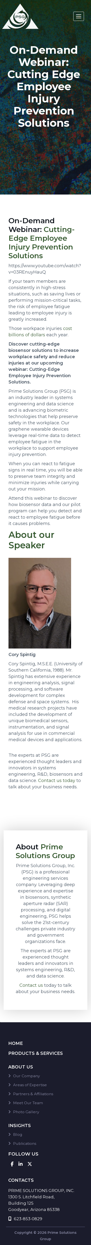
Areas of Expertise (30, 1085)
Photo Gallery (26, 1112)
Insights (19, 1125)
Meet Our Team (28, 1103)
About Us (20, 1067)
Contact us (31, 985)
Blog (17, 1134)
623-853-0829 (25, 1218)
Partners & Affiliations (33, 1094)
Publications (24, 1143)
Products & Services (35, 1053)
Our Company (26, 1076)
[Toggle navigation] (78, 16)
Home (15, 1043)
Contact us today (56, 780)
